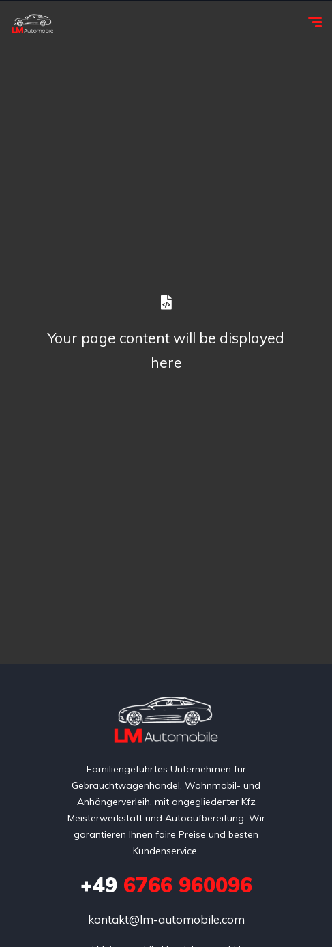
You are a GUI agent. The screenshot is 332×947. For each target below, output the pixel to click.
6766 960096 (166, 885)
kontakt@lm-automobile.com (166, 919)
